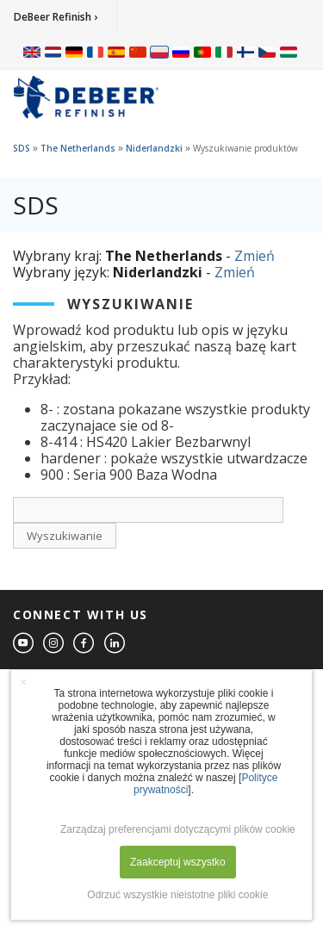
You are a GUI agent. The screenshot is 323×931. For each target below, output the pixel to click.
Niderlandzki (154, 148)
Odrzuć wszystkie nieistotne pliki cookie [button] (177, 895)
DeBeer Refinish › (55, 16)
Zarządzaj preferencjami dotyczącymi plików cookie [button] (177, 829)
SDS (21, 148)
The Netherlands (77, 148)
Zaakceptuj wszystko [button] (178, 862)
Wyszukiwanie (64, 535)
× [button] (23, 682)
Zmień (254, 255)
